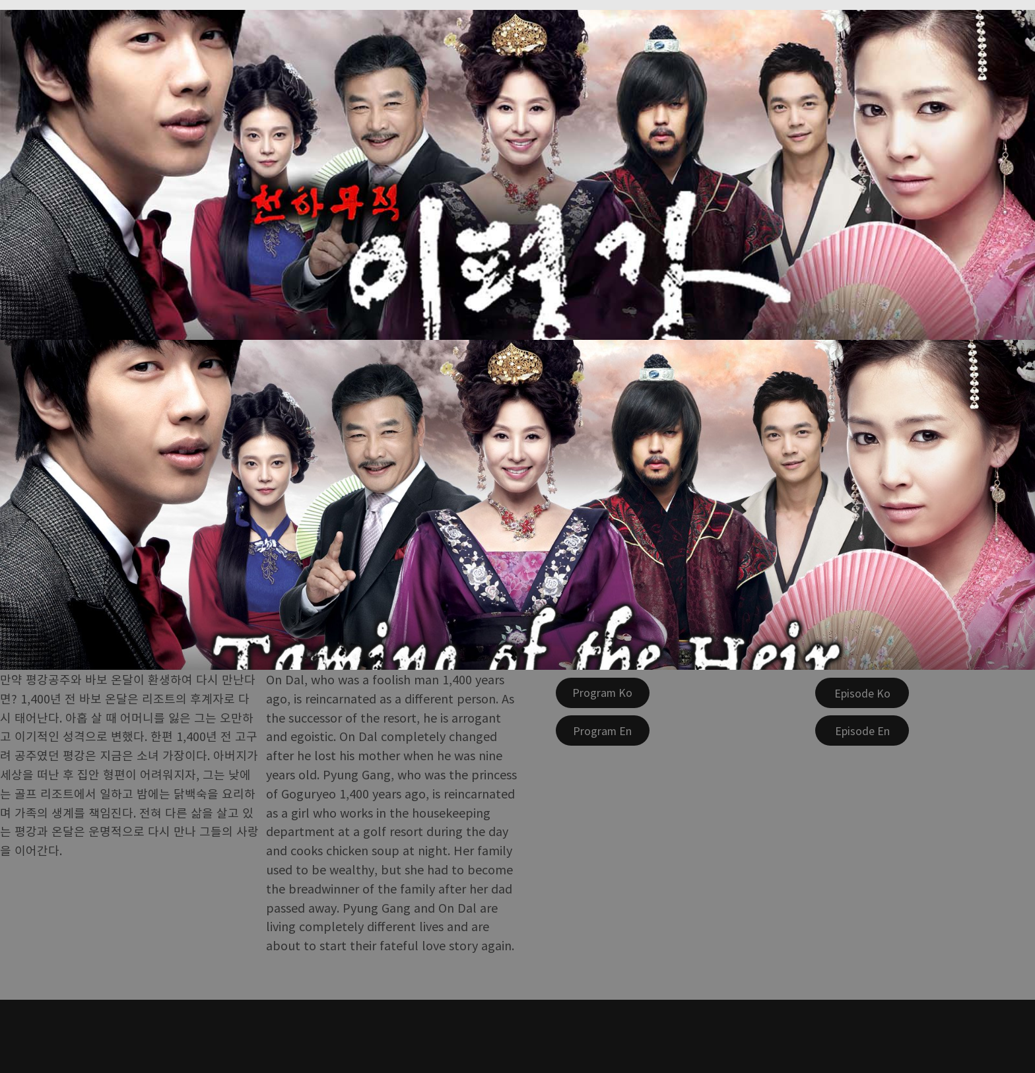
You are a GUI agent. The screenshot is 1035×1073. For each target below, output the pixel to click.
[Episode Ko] (862, 693)
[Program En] (603, 730)
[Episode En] (862, 730)
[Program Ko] (603, 693)
